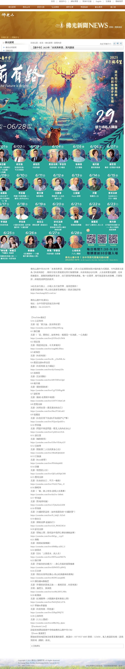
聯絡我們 (119, 1)
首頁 (53, 1)
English (98, 1)
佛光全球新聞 (11, 47)
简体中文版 (87, 1)
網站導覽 (74, 1)
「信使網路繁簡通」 (110, 666)
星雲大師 (40, 7)
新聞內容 (57, 43)
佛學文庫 (69, 7)
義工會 (113, 7)
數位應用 (98, 7)
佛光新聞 (12, 7)
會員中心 (62, 1)
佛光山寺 (26, 7)
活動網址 (36, 646)
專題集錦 (84, 7)
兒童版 (108, 1)
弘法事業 (55, 7)
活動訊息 (9, 51)
